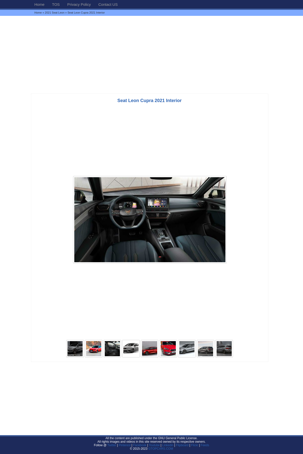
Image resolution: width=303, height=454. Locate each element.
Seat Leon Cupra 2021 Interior (149, 100)
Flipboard (182, 445)
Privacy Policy (79, 4)
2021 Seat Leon (54, 12)
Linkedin (168, 445)
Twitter (112, 445)
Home (40, 4)
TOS (56, 4)
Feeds (205, 445)
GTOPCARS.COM (160, 448)
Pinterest (124, 445)
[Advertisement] (152, 54)
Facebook (139, 445)
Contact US (108, 4)
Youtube (154, 445)
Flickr (194, 445)
